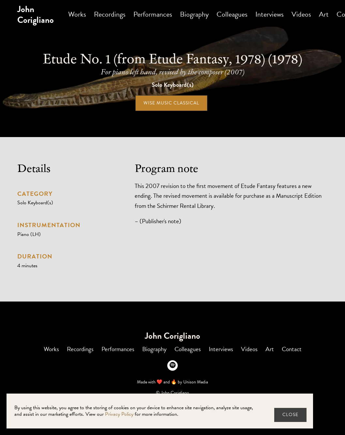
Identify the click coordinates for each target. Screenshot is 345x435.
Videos (301, 14)
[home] (35, 14)
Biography (194, 14)
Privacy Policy (119, 414)
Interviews (269, 14)
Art (324, 14)
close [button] (290, 414)
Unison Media (195, 382)
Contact (292, 349)
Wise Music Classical (171, 103)
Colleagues (232, 14)
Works (77, 14)
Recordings (110, 14)
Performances (152, 14)
